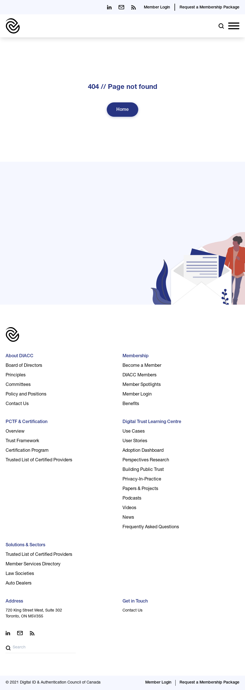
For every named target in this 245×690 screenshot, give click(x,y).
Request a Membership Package (209, 8)
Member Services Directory (33, 564)
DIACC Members (139, 375)
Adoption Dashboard (143, 451)
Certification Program (27, 451)
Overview (15, 432)
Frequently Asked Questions (150, 527)
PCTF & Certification (26, 422)
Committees (18, 385)
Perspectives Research (145, 460)
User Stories (134, 441)
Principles (16, 375)
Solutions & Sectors (25, 545)
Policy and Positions (26, 394)
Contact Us (17, 404)
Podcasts (131, 498)
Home (122, 110)
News (128, 518)
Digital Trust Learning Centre (151, 422)
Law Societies (20, 574)
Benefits (130, 404)
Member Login (157, 8)
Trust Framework (22, 441)
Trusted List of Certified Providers (39, 460)
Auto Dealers (18, 583)
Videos (129, 508)
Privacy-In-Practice (141, 479)
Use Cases (133, 432)
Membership (135, 356)
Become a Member (141, 366)
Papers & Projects (140, 489)
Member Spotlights (141, 385)
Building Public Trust (143, 470)
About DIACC (19, 356)
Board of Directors (24, 366)
